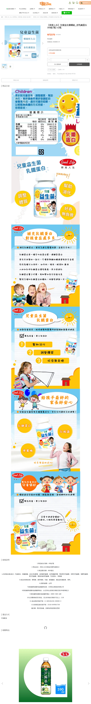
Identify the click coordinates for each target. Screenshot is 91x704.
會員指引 (26, 682)
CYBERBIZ (44, 699)
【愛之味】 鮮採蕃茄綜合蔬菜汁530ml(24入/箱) (45, 661)
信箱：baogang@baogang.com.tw (11, 693)
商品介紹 (16, 80)
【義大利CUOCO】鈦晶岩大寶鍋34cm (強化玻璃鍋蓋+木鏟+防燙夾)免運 (74, 661)
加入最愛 (51, 69)
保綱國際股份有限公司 (7, 684)
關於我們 (33, 682)
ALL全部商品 (22, 9)
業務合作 (47, 682)
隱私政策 (19, 682)
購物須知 (3, 682)
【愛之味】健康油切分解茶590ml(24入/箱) (17, 661)
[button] (43, 43)
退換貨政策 (11, 682)
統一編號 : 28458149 (22, 684)
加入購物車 (57, 64)
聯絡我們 (40, 682)
